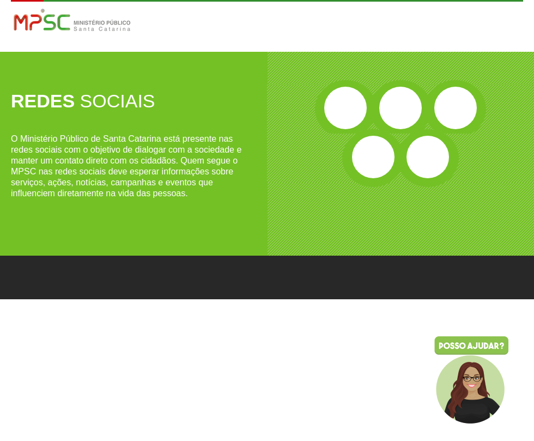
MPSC (72, 21)
